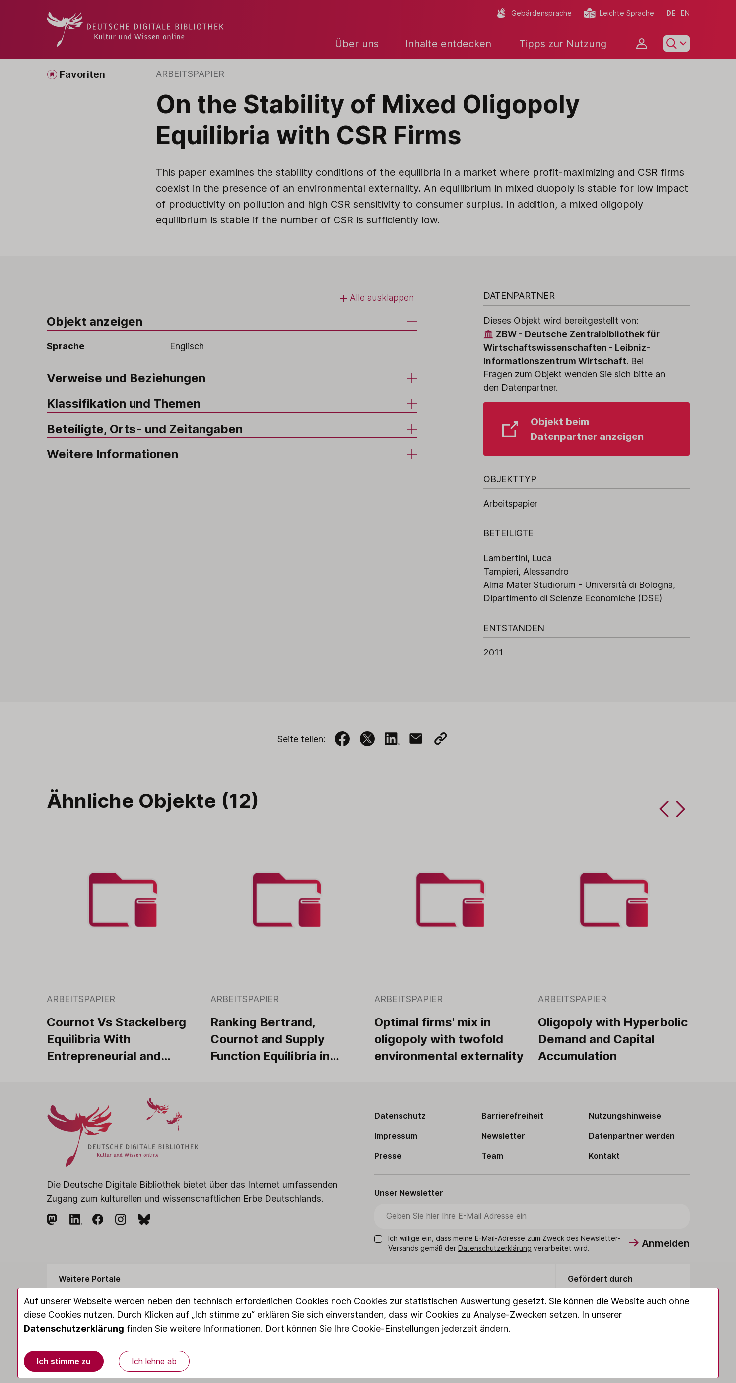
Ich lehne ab (154, 1361)
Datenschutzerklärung (74, 1328)
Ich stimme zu (64, 1361)
